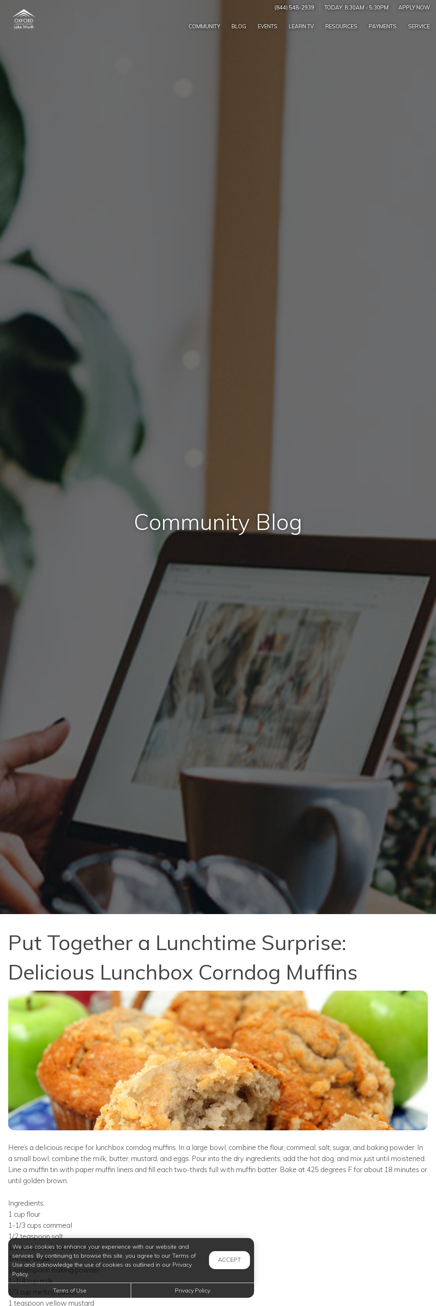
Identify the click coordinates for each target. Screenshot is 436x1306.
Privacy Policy (192, 1290)
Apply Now (414, 7)
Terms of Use (69, 1290)
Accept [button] (229, 1259)
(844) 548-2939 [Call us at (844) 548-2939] (294, 7)
